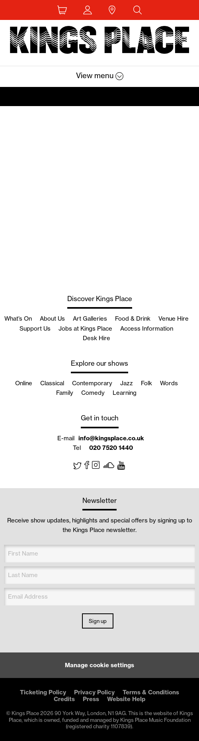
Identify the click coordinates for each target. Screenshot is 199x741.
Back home (99, 42)
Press (91, 699)
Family (64, 392)
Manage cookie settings (99, 665)
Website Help (126, 699)
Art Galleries (90, 318)
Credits (64, 699)
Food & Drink (132, 318)
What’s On (18, 318)
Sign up (98, 621)
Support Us (35, 328)
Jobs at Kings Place (85, 328)
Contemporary (92, 383)
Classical (52, 383)
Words (169, 383)
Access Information (146, 328)
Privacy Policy (94, 692)
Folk (146, 383)
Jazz (126, 383)
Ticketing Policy (43, 692)
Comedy (93, 392)
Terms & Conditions (151, 692)
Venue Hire (173, 318)
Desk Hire (96, 338)
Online (23, 383)
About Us (52, 318)
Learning (125, 392)
